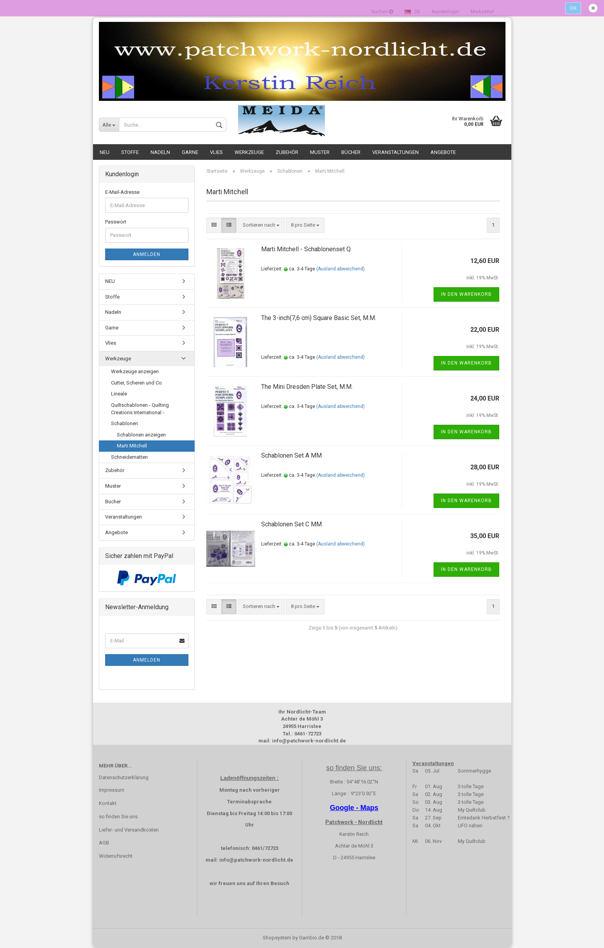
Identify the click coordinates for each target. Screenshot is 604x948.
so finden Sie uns (118, 816)
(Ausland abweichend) (340, 269)
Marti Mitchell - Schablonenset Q (306, 249)
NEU (104, 152)
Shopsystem (277, 938)
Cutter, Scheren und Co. (137, 383)
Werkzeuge (249, 152)
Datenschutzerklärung (124, 777)
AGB (104, 843)
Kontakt (107, 803)
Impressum (111, 790)
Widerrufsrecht (116, 856)
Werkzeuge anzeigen (135, 371)
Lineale (119, 394)
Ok (573, 8)
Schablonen (124, 423)
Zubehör (287, 152)
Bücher (350, 152)
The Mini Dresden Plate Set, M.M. (307, 386)
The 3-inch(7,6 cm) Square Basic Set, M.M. (318, 318)
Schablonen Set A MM (291, 455)
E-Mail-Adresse (122, 192)
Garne (190, 152)
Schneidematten (129, 457)
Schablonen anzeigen (141, 435)
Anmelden (146, 254)
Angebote (443, 152)
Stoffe (130, 152)
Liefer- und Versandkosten (129, 830)
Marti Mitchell (132, 446)
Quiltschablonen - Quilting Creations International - (140, 408)
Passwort (115, 222)
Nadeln (160, 152)
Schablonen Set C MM (291, 524)
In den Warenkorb (466, 294)
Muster (320, 152)
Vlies (216, 152)
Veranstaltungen (395, 152)
